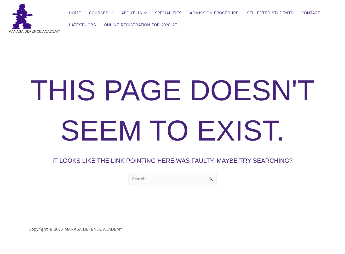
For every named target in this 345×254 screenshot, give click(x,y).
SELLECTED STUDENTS (270, 13)
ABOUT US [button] (134, 13)
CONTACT (310, 13)
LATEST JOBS (82, 25)
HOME (75, 13)
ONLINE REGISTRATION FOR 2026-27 (140, 25)
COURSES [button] (101, 13)
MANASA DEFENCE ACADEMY (34, 31)
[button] (110, 13)
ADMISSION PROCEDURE (214, 13)
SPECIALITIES (168, 13)
